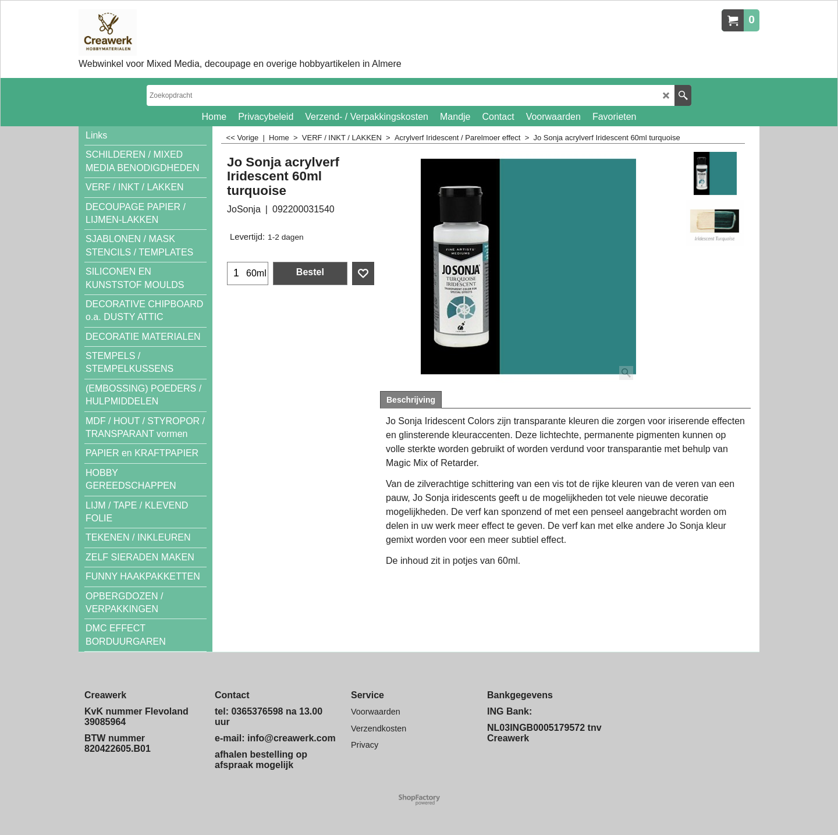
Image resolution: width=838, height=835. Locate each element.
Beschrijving (410, 399)
